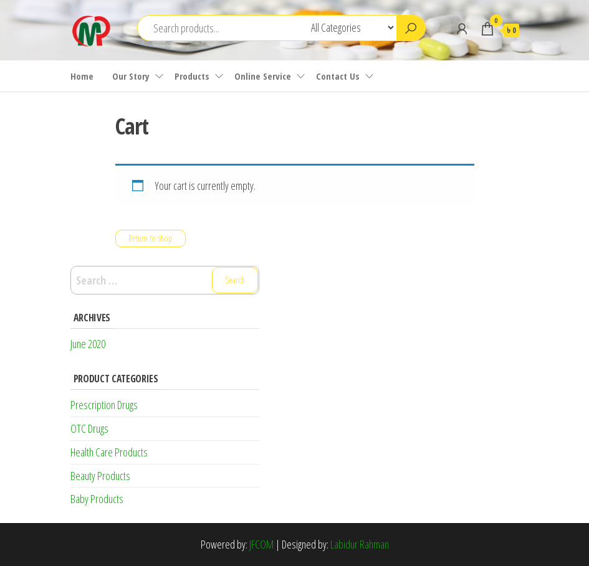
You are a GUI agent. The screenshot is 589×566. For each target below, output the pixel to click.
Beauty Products (100, 475)
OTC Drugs (89, 428)
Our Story (131, 76)
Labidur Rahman (359, 544)
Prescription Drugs (104, 404)
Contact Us (338, 76)
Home (81, 76)
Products (192, 76)
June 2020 (87, 343)
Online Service (262, 76)
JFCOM (261, 544)
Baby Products (96, 498)
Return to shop (150, 238)
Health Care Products (109, 452)
